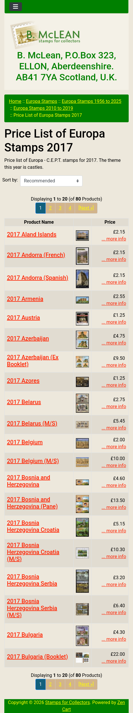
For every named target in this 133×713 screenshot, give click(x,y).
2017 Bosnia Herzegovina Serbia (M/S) (32, 608)
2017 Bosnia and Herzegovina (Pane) (32, 503)
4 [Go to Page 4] (70, 208)
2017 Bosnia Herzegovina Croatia (33, 526)
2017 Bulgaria (25, 634)
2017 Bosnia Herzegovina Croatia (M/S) (33, 552)
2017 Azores (23, 380)
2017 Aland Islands (31, 234)
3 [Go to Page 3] (60, 208)
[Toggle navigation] (15, 6)
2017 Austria (23, 317)
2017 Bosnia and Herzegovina (28, 481)
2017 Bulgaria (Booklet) (37, 656)
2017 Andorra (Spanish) (37, 277)
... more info (114, 239)
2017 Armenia (25, 298)
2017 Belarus (24, 402)
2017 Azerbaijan (28, 338)
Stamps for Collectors (67, 702)
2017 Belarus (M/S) (32, 423)
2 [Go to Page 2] (50, 208)
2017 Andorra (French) (36, 254)
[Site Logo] (66, 35)
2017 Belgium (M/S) (33, 461)
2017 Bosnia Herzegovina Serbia (32, 580)
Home (15, 101)
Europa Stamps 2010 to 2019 (43, 108)
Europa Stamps (41, 101)
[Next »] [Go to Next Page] (86, 208)
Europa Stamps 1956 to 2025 (91, 101)
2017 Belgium (25, 442)
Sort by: (10, 180)
